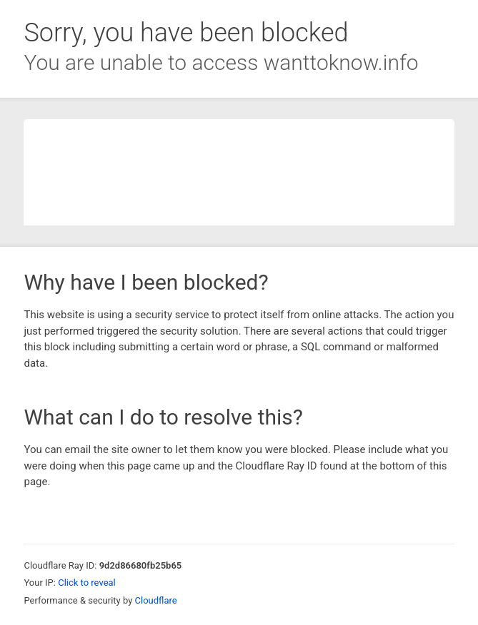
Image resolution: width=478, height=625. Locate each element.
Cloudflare (156, 600)
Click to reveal (87, 582)
